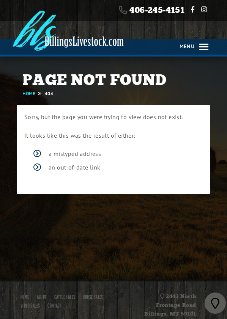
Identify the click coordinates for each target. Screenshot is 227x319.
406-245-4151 (156, 10)
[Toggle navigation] (201, 47)
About (42, 297)
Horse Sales (93, 297)
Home (24, 297)
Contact (54, 305)
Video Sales (30, 305)
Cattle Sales (65, 297)
